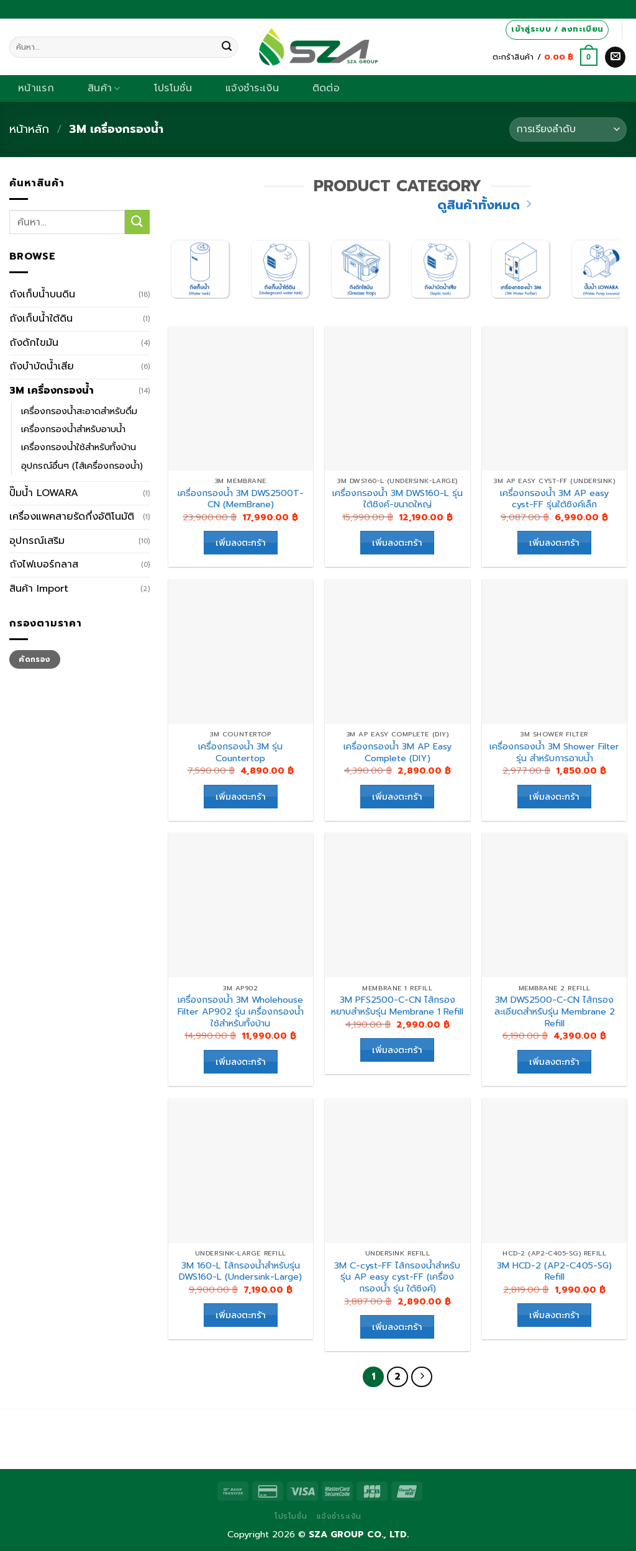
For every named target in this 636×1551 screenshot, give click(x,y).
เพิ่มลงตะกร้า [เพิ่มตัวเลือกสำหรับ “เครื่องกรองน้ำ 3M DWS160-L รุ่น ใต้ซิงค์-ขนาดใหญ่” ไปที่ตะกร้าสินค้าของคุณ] (397, 542)
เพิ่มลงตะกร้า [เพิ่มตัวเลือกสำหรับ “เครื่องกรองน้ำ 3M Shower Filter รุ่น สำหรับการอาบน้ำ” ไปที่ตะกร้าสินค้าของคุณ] (554, 796)
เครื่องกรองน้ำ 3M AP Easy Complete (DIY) (397, 752)
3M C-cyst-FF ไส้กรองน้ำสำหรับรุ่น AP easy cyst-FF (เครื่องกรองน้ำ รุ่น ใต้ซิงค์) (397, 1277)
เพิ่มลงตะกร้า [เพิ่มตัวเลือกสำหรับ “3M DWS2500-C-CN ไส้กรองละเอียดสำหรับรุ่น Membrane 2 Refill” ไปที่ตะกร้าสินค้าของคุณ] (554, 1061)
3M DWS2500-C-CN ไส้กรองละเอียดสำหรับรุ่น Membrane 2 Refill (554, 1011)
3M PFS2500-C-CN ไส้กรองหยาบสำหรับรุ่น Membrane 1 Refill (397, 1005)
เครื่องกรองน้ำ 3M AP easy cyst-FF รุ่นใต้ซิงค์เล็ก (554, 498)
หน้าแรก (36, 88)
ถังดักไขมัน (33, 342)
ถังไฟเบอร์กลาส (43, 564)
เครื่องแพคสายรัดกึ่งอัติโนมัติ (71, 516)
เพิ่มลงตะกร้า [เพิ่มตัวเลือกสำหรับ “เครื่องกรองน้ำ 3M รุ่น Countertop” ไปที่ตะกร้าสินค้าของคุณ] (241, 796)
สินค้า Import (38, 588)
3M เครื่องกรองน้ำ (51, 390)
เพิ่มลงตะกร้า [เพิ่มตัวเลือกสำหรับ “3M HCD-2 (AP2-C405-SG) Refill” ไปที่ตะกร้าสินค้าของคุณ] (554, 1315)
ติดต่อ (326, 88)
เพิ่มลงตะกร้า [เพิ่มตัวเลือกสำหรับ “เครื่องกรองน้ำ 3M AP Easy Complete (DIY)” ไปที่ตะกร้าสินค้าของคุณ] (397, 796)
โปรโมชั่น (173, 88)
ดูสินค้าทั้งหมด (484, 205)
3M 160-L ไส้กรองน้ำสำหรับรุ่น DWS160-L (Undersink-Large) (240, 1271)
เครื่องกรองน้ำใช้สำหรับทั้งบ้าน (78, 447)
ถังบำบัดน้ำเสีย (41, 366)
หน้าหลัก (29, 129)
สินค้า (104, 88)
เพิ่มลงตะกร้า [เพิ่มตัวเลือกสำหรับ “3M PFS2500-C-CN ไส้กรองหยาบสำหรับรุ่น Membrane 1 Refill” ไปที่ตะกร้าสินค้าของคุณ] (397, 1049)
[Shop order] (568, 129)
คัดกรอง (34, 659)
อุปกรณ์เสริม (37, 540)
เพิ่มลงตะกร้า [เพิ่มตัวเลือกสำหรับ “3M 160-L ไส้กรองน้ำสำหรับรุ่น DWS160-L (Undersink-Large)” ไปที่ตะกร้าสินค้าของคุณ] (241, 1315)
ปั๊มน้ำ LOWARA (43, 493)
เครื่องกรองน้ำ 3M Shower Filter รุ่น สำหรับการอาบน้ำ (554, 752)
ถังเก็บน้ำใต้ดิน (41, 318)
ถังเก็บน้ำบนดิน (42, 294)
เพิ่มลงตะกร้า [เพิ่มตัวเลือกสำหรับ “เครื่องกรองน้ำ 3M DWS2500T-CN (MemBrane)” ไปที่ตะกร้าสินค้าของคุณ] (241, 542)
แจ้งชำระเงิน (252, 88)
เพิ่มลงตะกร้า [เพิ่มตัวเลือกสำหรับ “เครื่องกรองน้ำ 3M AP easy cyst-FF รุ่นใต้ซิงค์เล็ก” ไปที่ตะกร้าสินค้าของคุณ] (554, 542)
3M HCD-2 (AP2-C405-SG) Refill (554, 1271)
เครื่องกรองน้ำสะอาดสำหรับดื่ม (79, 411)
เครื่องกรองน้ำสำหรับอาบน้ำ (73, 429)
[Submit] (226, 47)
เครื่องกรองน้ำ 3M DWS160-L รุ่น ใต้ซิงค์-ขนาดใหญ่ (397, 498)
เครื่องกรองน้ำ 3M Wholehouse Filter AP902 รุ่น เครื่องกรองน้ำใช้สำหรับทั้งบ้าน (241, 1011)
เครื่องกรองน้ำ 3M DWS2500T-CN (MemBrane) (241, 498)
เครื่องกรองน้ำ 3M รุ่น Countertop (240, 752)
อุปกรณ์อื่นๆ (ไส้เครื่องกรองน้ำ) (82, 466)
